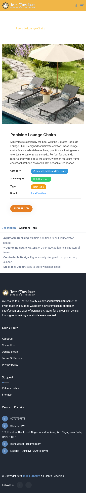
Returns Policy (10, 388)
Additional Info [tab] (28, 227)
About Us (7, 338)
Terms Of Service (12, 358)
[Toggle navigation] (82, 5)
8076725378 (13, 419)
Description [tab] (9, 227)
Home (6, 28)
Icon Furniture (38, 193)
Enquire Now (21, 208)
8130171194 (13, 426)
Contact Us (8, 345)
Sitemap (7, 394)
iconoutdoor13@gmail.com (21, 444)
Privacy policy (10, 364)
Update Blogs (10, 351)
